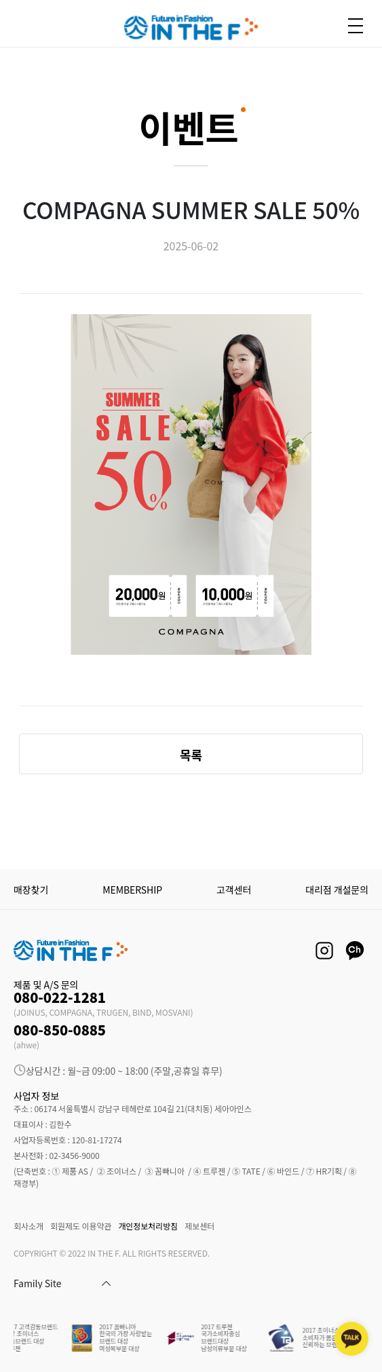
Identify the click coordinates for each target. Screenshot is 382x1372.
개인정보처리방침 (148, 1226)
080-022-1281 (60, 997)
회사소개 (28, 1226)
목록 (191, 754)
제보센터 (199, 1226)
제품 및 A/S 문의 (46, 984)
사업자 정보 (36, 1096)
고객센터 (233, 889)
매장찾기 (31, 889)
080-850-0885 (60, 1030)
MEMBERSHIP (132, 889)
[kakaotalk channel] (351, 1339)
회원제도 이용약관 (80, 1226)
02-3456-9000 (74, 1155)
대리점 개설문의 (336, 889)
